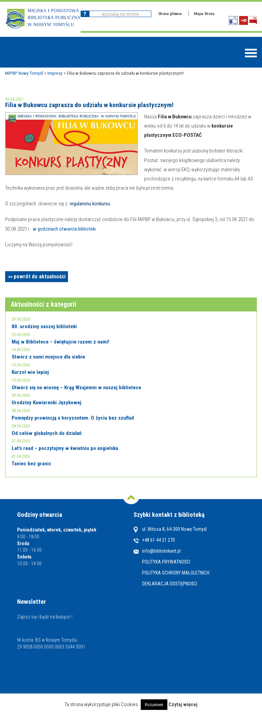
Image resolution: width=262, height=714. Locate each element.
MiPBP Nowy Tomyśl (24, 73)
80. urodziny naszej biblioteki (44, 326)
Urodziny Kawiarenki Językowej (46, 402)
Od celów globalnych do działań (46, 433)
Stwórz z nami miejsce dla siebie (48, 357)
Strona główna (170, 13)
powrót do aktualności (40, 276)
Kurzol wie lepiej (30, 372)
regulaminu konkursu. (90, 204)
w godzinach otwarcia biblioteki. (65, 229)
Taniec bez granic (31, 464)
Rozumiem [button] (154, 704)
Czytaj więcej (182, 704)
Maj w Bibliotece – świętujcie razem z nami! (60, 342)
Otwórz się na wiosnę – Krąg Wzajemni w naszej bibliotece (76, 387)
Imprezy (55, 73)
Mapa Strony (204, 13)
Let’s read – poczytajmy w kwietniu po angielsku (65, 448)
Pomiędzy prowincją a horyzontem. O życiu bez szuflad (73, 418)
